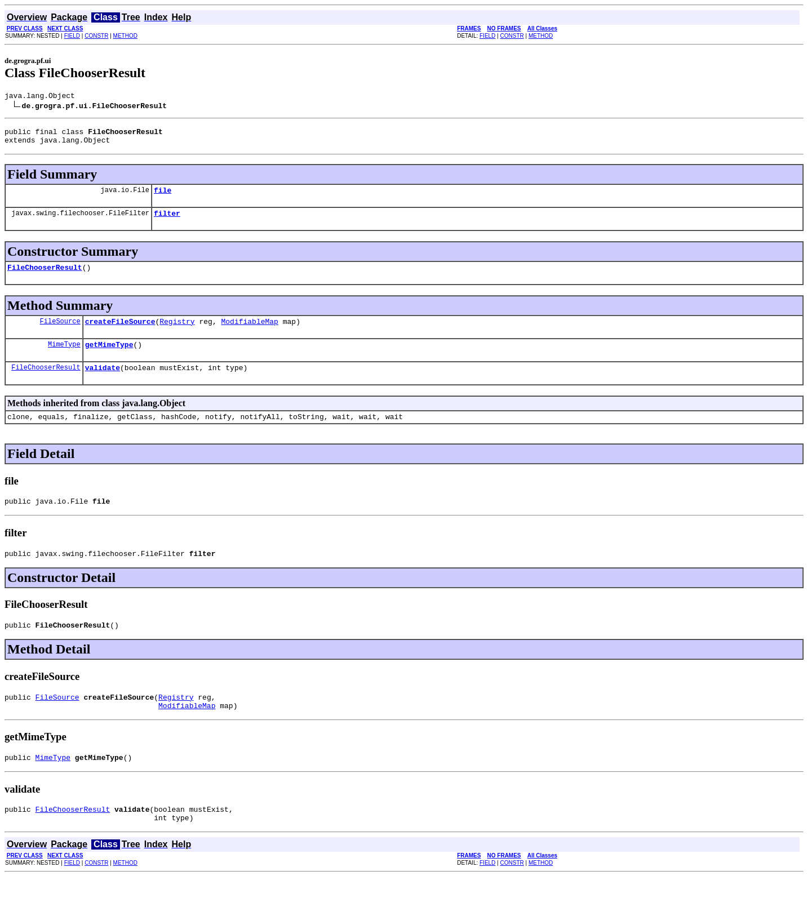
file (162, 197)
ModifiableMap (249, 333)
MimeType (64, 357)
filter (167, 221)
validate (102, 382)
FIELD (72, 36)
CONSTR (96, 36)
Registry (176, 333)
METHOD (125, 36)
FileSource (60, 332)
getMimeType (109, 358)
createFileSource (120, 333)
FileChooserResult (44, 277)
